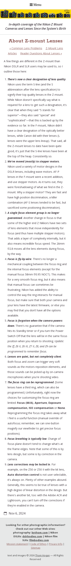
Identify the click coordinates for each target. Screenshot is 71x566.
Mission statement (17, 544)
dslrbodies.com (32, 536)
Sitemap (35, 547)
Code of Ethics (38, 544)
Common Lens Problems (25, 48)
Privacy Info (55, 544)
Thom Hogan (42, 555)
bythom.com (40, 532)
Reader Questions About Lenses (41, 53)
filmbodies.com (39, 540)
